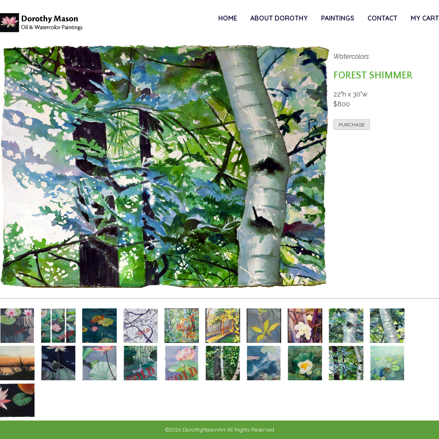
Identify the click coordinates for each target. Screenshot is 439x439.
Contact (382, 18)
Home (227, 18)
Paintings (337, 18)
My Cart (425, 18)
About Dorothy (279, 18)
